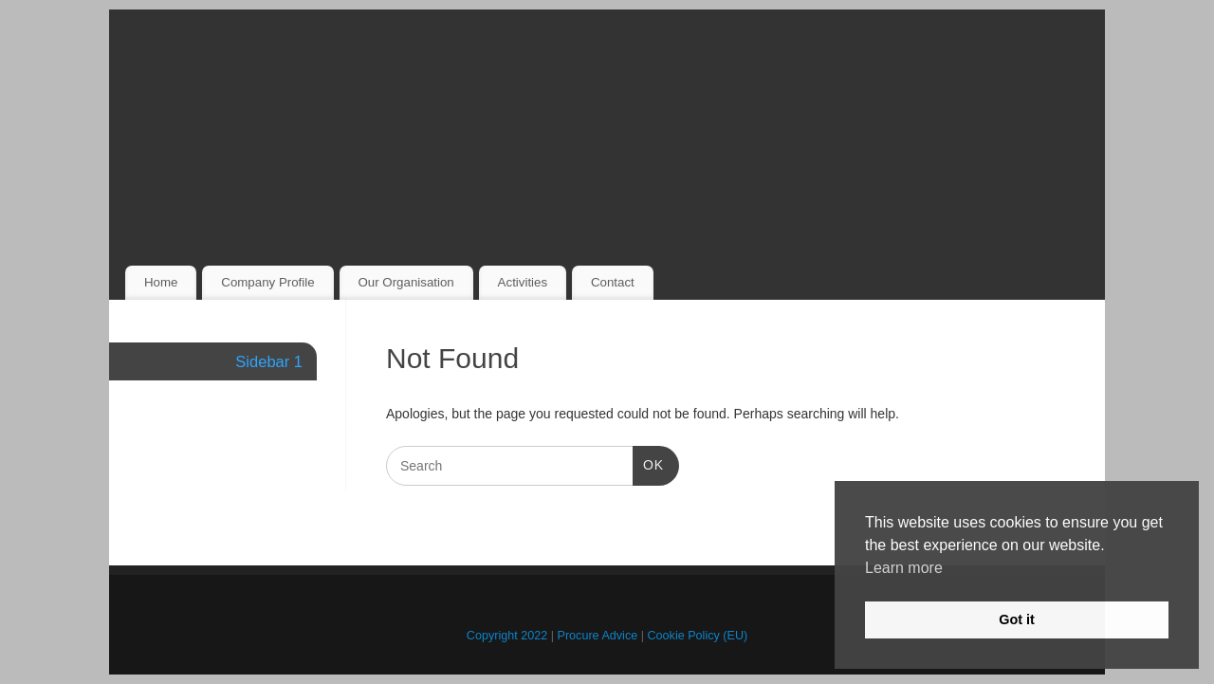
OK (648, 462)
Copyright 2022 (507, 635)
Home (160, 282)
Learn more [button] (904, 568)
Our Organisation (405, 282)
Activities (522, 282)
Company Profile (267, 282)
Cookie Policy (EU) (698, 635)
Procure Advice (598, 635)
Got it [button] (1017, 619)
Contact (613, 282)
